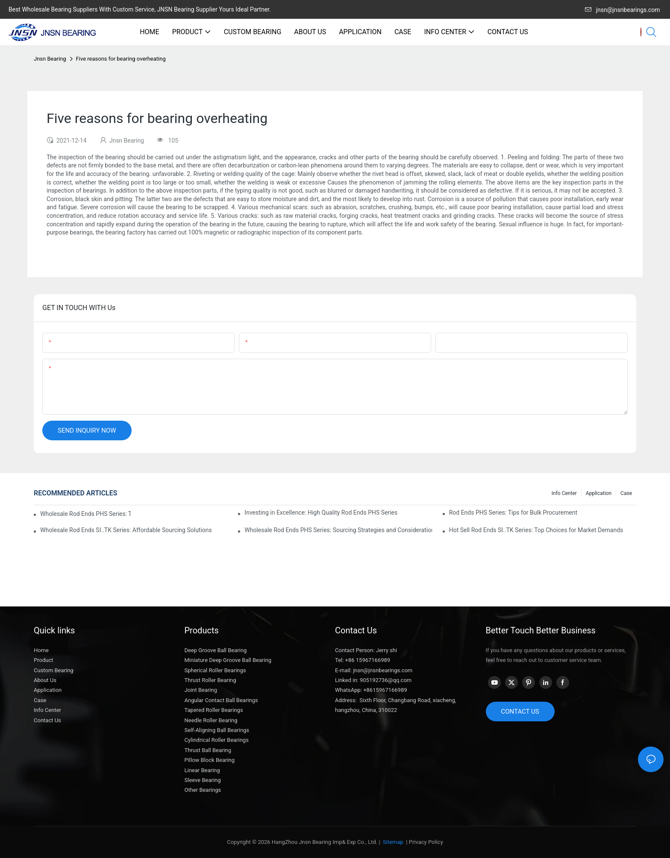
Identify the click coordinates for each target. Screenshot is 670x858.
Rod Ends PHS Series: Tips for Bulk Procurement (513, 512)
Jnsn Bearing (50, 59)
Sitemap (392, 842)
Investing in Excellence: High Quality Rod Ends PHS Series (320, 512)
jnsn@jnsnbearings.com (622, 9)
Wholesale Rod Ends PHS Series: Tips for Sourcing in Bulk (85, 513)
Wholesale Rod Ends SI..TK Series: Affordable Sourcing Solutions (126, 530)
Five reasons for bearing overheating (121, 59)
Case (626, 493)
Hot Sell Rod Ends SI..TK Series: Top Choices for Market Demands (536, 530)
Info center (564, 493)
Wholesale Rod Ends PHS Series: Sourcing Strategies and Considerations (338, 530)
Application (598, 493)
